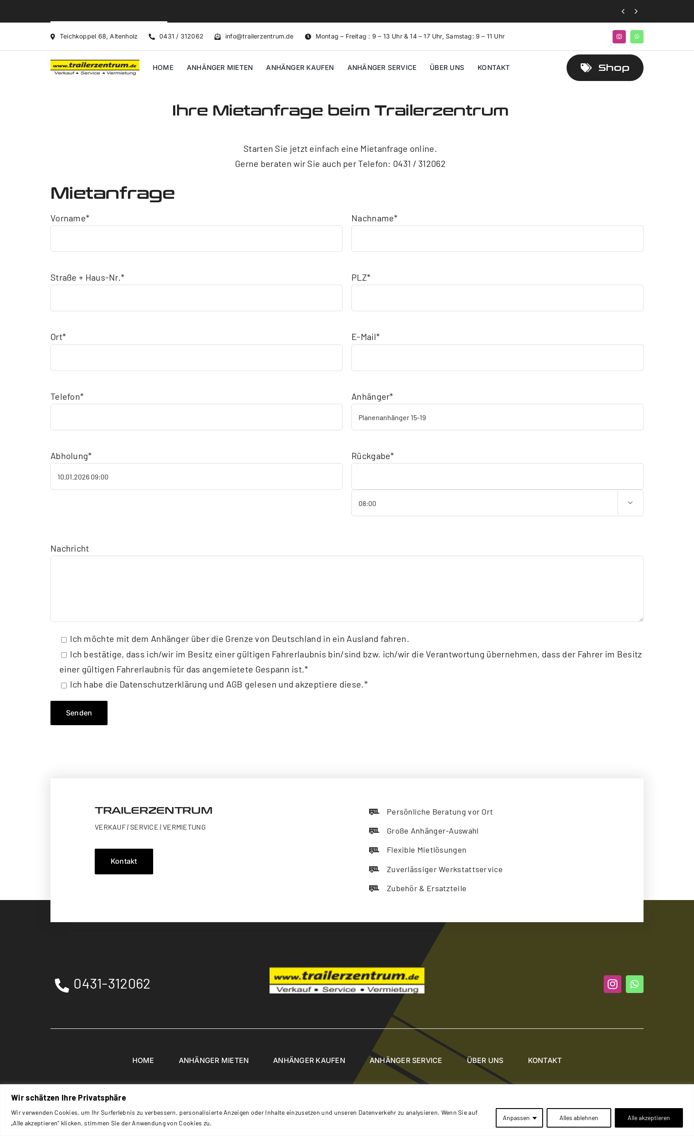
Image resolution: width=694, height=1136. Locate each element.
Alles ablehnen (578, 1117)
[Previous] (623, 11)
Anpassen (516, 1117)
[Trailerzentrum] (94, 64)
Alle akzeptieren (649, 1117)
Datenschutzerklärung (163, 684)
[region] (347, 1110)
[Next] (636, 11)
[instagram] (619, 36)
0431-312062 (111, 982)
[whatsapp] (637, 36)
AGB (234, 684)
